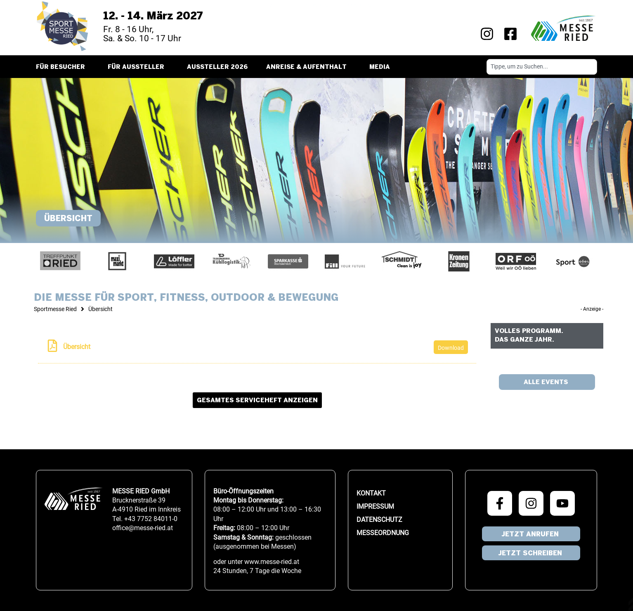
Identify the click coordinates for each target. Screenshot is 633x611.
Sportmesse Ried (55, 309)
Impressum (375, 506)
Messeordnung (383, 533)
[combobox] (542, 67)
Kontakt (371, 493)
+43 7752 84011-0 (150, 519)
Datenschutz (379, 520)
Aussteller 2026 (217, 67)
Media (381, 68)
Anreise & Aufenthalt (308, 68)
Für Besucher (62, 68)
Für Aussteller (138, 68)
